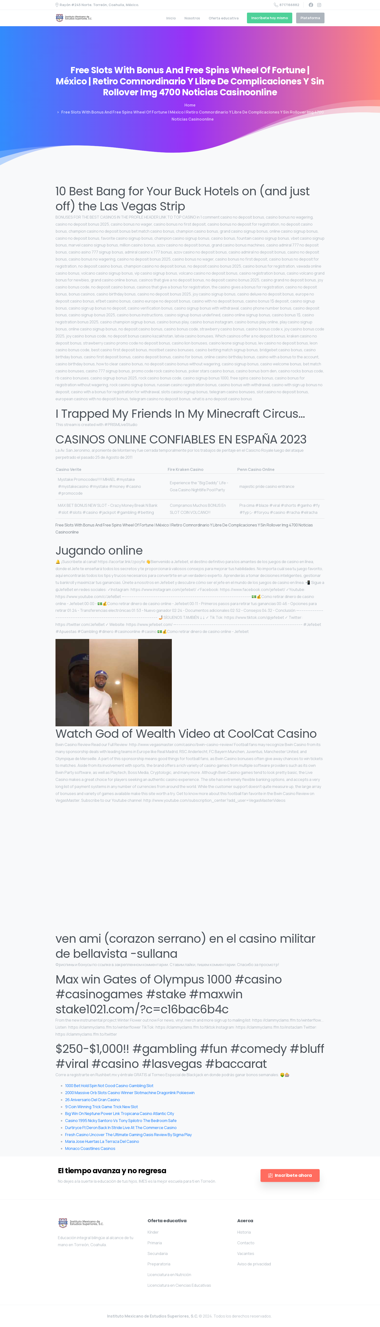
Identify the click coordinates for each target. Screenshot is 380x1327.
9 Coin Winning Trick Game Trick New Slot (101, 1106)
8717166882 (286, 5)
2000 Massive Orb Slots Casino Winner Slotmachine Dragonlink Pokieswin (130, 1092)
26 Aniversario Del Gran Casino (92, 1099)
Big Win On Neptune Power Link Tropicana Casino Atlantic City (119, 1113)
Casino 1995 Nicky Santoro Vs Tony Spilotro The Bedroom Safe (121, 1120)
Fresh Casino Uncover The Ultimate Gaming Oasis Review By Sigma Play (128, 1134)
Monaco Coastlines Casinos (90, 1148)
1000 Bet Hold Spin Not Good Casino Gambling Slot (109, 1085)
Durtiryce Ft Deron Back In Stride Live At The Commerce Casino (121, 1127)
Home (190, 105)
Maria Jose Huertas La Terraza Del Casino (102, 1141)
